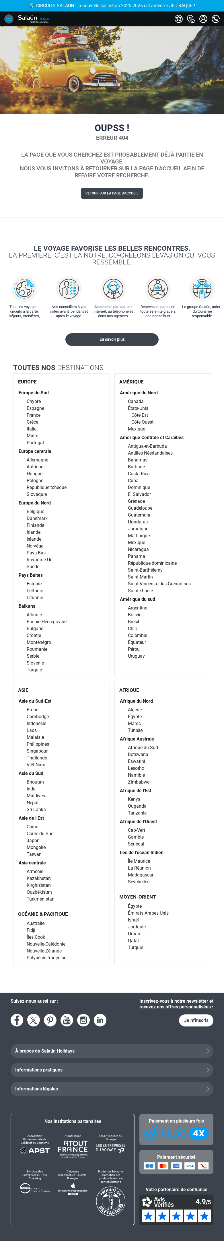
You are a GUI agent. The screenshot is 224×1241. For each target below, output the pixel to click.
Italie (31, 429)
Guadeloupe (140, 508)
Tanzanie (137, 813)
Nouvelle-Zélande (44, 951)
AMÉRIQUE (131, 382)
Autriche (35, 466)
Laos (32, 730)
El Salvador (139, 494)
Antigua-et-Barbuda (147, 446)
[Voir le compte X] (33, 1020)
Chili (132, 628)
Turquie (34, 670)
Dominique (139, 487)
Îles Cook (36, 937)
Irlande (33, 532)
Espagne (35, 408)
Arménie (35, 871)
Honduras (138, 522)
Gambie (136, 837)
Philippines (38, 744)
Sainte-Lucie (140, 590)
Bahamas (137, 460)
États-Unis (138, 408)
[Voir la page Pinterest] (50, 1020)
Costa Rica (139, 473)
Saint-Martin (140, 577)
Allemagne (37, 460)
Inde (31, 789)
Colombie (137, 635)
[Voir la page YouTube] (67, 1020)
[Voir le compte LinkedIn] (100, 1020)
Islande (34, 539)
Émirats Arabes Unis (148, 913)
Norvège (35, 546)
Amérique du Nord (139, 393)
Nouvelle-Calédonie (46, 944)
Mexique (136, 429)
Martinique (139, 535)
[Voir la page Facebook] (17, 1020)
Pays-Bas (36, 553)
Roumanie (37, 649)
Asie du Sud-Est (35, 701)
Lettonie (35, 590)
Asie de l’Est (31, 818)
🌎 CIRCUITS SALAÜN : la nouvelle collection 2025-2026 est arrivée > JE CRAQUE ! (112, 5)
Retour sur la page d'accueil (112, 193)
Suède (33, 566)
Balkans (27, 606)
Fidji (31, 930)
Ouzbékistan (39, 892)
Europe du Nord (35, 503)
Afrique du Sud (143, 747)
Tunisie (135, 730)
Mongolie (36, 847)
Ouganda (137, 806)
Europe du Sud (34, 393)
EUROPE (27, 382)
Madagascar (140, 875)
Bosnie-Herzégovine (47, 621)
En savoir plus (112, 339)
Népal (32, 802)
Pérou (134, 649)
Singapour (37, 751)
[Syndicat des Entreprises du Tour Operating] (34, 1193)
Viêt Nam (36, 764)
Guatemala (139, 515)
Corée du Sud (40, 833)
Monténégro (39, 642)
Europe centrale (35, 451)
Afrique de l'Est (135, 790)
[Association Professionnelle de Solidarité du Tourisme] (34, 1146)
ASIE (23, 690)
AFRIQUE (129, 690)
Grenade (136, 501)
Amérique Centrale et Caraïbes (152, 437)
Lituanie (35, 597)
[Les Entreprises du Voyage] (110, 1146)
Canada (136, 401)
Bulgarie (35, 628)
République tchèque (47, 487)
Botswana (138, 754)
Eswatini (136, 761)
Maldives (36, 795)
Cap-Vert (136, 830)
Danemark (37, 518)
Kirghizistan (39, 885)
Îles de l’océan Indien (141, 852)
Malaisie (35, 737)
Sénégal (136, 844)
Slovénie (35, 663)
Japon (33, 840)
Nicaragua (138, 549)
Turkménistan (40, 899)
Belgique (35, 511)
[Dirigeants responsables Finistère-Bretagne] (72, 1193)
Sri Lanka (36, 809)
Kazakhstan (39, 878)
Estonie (34, 584)
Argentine (137, 608)
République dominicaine (152, 563)
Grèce (32, 422)
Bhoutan (35, 782)
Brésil (133, 621)
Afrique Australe (137, 739)
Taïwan (34, 854)
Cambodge (38, 716)
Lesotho (136, 768)
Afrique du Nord (136, 701)
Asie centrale (32, 863)
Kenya (134, 799)
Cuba (133, 480)
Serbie (33, 656)
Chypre (34, 401)
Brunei (33, 709)
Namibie (136, 775)
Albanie (34, 614)
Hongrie (34, 473)
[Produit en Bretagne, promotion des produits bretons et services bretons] (110, 1193)
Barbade (136, 466)
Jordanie (137, 927)
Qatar (133, 940)
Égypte (135, 716)
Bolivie (134, 614)
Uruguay (136, 656)
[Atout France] (72, 1146)
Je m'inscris (196, 1020)
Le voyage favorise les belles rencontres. (112, 255)
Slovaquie (37, 494)
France (33, 415)
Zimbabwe (138, 782)
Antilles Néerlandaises (150, 453)
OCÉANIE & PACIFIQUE (43, 914)
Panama (136, 556)
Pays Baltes (31, 575)
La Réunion (139, 868)
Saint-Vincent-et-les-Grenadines (159, 584)
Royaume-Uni (40, 559)
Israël (133, 920)
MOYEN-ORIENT (137, 897)
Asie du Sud (31, 773)
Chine (32, 826)
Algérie (135, 709)
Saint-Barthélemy (145, 570)
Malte (32, 436)
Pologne (35, 480)
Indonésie (36, 723)
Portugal (35, 442)
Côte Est (139, 415)
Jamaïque (138, 528)
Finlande (35, 525)
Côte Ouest (142, 422)
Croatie (34, 635)
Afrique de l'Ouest (138, 821)
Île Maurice (139, 861)
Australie (35, 923)
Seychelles (138, 882)
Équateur (137, 642)
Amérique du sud (137, 599)
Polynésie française (46, 958)
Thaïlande (37, 758)
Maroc (134, 723)
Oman (134, 933)
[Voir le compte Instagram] (83, 1020)
